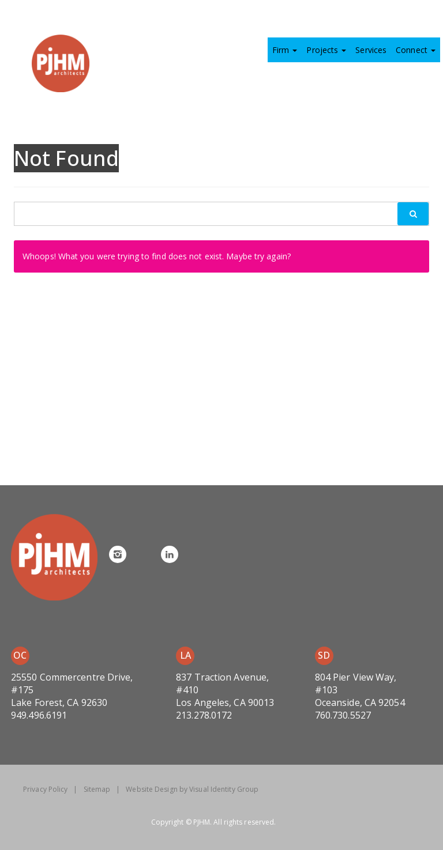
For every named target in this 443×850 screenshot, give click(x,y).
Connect (416, 49)
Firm (285, 49)
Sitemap (97, 789)
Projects (326, 49)
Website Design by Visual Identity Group (192, 789)
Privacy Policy (45, 789)
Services (370, 49)
